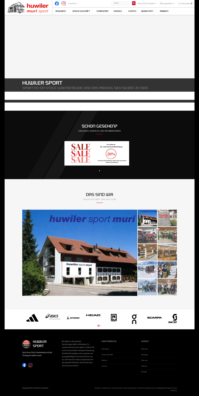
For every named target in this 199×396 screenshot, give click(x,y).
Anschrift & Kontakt (147, 3)
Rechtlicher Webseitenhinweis (147, 388)
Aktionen (144, 349)
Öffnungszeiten (167, 3)
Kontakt (144, 372)
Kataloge (144, 355)
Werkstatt (147, 11)
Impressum (97, 388)
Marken (164, 11)
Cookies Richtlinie (117, 388)
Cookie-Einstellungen (129, 388)
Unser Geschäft (81, 11)
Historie (144, 366)
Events (132, 11)
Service (118, 11)
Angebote (60, 11)
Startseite (105, 349)
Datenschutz (106, 388)
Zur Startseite (185, 3)
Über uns (144, 361)
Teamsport (102, 11)
